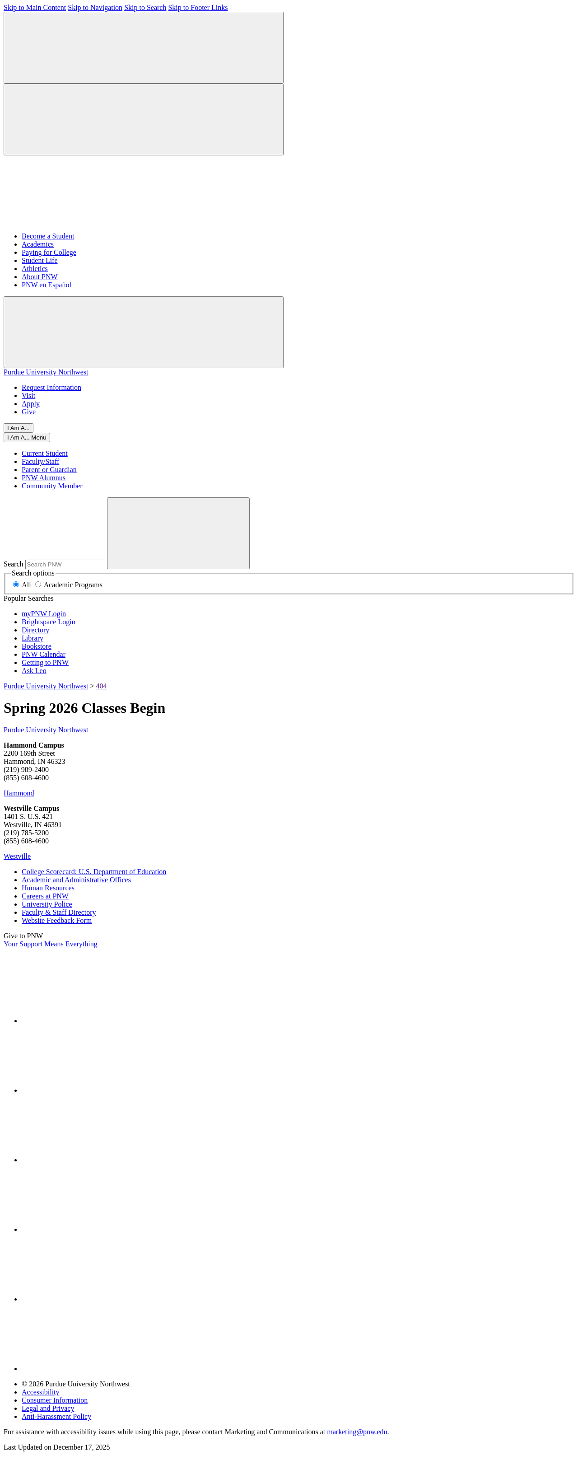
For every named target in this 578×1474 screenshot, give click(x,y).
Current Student (45, 453)
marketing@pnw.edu (357, 1432)
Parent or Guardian (49, 469)
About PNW (40, 277)
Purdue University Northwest (46, 372)
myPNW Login (44, 614)
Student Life (40, 260)
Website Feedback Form (57, 920)
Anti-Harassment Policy (56, 1416)
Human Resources (48, 888)
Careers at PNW (45, 896)
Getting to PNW (45, 662)
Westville (17, 856)
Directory (35, 630)
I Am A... (18, 428)
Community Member (52, 486)
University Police (47, 904)
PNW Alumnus (43, 478)
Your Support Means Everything (51, 944)
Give (29, 412)
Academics (38, 244)
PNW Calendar (43, 654)
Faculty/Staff (40, 461)
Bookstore (36, 646)
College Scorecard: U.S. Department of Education (94, 871)
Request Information (51, 387)
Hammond (19, 793)
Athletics (35, 268)
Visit (28, 395)
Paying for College (49, 252)
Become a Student (48, 236)
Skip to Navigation (95, 7)
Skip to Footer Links (198, 7)
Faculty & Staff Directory (59, 912)
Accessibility (41, 1392)
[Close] (27, 437)
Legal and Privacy (48, 1408)
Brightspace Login (48, 622)
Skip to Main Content (35, 7)
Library (32, 638)
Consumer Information (55, 1400)
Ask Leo (34, 670)
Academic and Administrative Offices (76, 880)
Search (13, 564)
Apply (31, 403)
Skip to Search (145, 7)
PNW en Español (46, 285)
